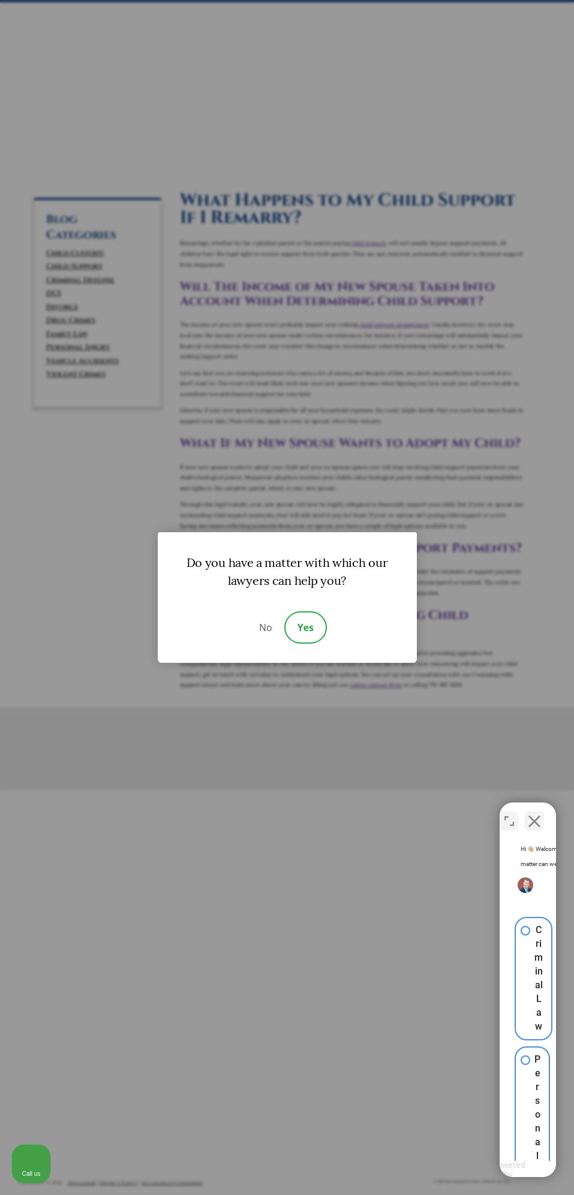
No (265, 627)
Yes (305, 627)
